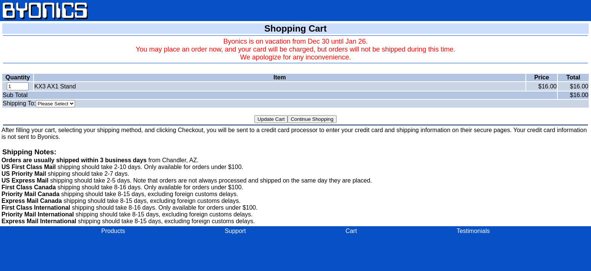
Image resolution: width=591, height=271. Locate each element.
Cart (351, 231)
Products (113, 231)
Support (235, 231)
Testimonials (473, 231)
